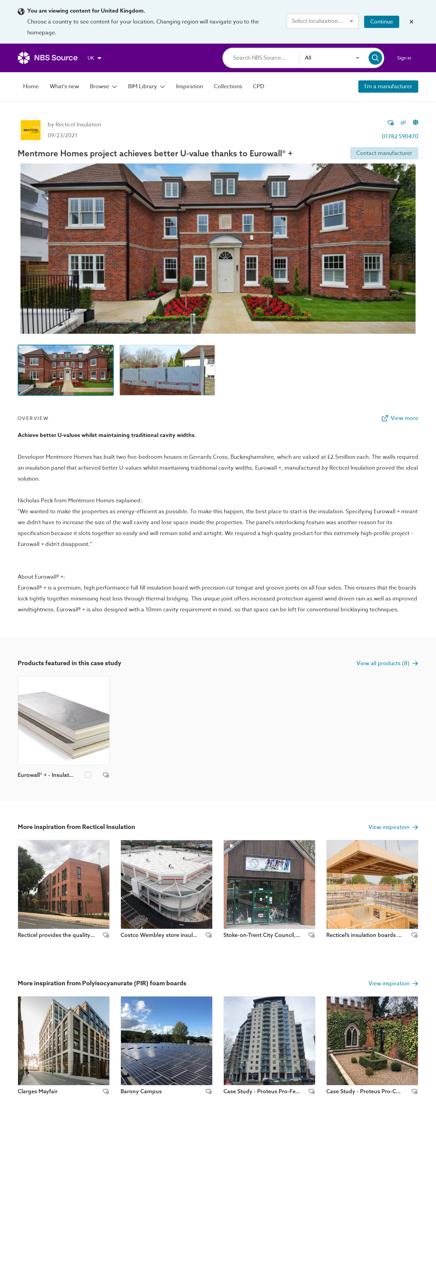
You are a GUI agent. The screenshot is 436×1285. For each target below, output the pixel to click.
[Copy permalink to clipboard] (403, 123)
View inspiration (393, 827)
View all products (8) (387, 663)
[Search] (266, 57)
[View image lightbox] (218, 248)
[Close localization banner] (411, 22)
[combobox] (322, 21)
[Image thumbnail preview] (66, 370)
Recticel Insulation (78, 125)
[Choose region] (94, 58)
